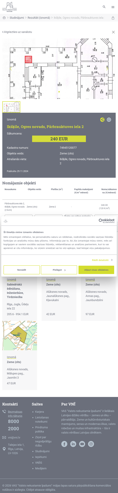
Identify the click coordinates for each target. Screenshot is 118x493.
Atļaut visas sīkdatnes (96, 270)
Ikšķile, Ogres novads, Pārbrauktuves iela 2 (80, 17)
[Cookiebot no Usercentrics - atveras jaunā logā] (101, 220)
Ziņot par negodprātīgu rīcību (43, 441)
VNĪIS (38, 462)
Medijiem (41, 468)
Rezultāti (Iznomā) (39, 17)
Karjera (39, 411)
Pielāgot (59, 270)
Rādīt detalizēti (100, 260)
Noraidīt (21, 270)
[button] (10, 68)
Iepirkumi (41, 457)
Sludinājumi (17, 17)
